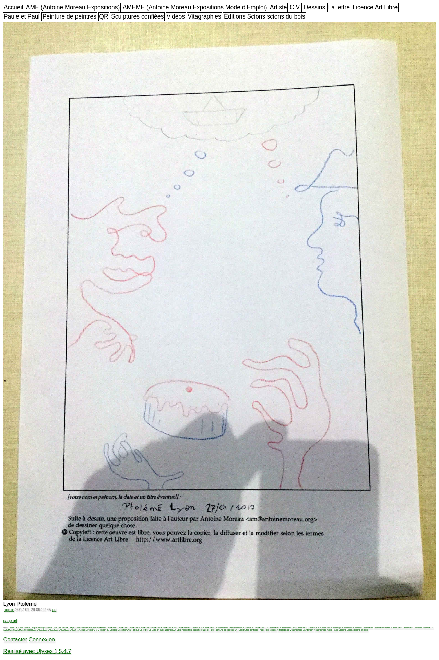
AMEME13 (38, 630)
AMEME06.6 (262, 627)
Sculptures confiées (137, 16)
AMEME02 (113, 627)
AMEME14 (49, 630)
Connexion (41, 639)
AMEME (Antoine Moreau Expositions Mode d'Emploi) (195, 7)
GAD (128, 630)
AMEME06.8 (288, 627)
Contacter (15, 639)
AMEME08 (338, 627)
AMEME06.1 (198, 627)
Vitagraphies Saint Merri (301, 630)
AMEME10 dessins (413, 627)
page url (10, 620)
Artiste (278, 7)
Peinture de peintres (69, 16)
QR (103, 16)
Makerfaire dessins (191, 630)
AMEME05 (146, 627)
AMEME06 (157, 627)
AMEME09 (368, 627)
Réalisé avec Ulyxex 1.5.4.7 (37, 651)
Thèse (262, 630)
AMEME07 (327, 627)
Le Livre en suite (157, 630)
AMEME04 (135, 627)
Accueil (13, 7)
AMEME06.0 (185, 627)
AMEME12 (8, 630)
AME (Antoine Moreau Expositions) (73, 7)
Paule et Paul (22, 16)
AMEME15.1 (72, 630)
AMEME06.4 (236, 627)
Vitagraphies (204, 16)
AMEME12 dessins (23, 630)
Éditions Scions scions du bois (264, 16)
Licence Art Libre (375, 7)
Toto (267, 630)
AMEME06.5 (249, 627)
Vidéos (176, 16)
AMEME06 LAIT (171, 627)
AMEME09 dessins (382, 627)
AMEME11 (428, 627)
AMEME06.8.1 (301, 627)
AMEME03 (124, 627)
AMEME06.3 (223, 627)
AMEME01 (102, 627)
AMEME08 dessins (353, 627)
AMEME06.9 (315, 627)
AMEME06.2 (211, 627)
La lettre (339, 7)
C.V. (295, 7)
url (54, 609)
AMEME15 (60, 630)
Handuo (135, 630)
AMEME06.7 (275, 627)
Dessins (314, 7)
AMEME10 (398, 627)
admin (9, 609)
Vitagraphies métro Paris (326, 630)
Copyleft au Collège (107, 630)
